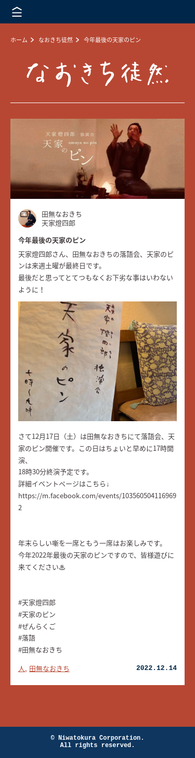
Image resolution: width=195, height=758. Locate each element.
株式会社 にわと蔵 (169, 11)
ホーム (19, 39)
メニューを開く (17, 11)
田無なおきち (49, 668)
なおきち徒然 (55, 39)
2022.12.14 (156, 668)
